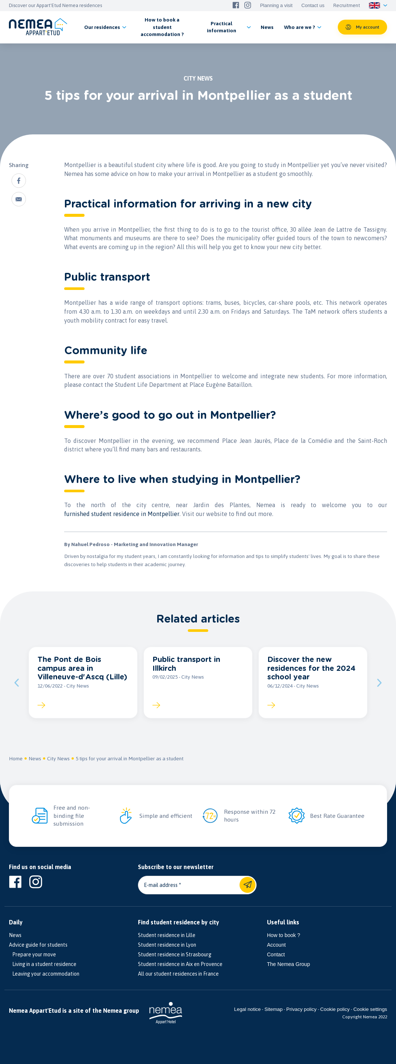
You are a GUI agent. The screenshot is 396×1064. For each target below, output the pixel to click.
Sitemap (273, 1009)
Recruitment (346, 5)
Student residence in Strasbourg (174, 954)
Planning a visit (276, 5)
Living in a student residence (42, 964)
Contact (276, 954)
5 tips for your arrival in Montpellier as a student (130, 758)
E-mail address (161, 885)
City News (58, 758)
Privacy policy (301, 1009)
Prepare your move (32, 954)
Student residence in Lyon (167, 945)
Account (276, 945)
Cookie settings (370, 1009)
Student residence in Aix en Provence (180, 964)
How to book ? (283, 935)
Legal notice (247, 1009)
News (35, 758)
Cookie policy (335, 1009)
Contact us (312, 5)
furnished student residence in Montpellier (121, 513)
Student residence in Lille (166, 935)
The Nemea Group (288, 964)
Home (16, 758)
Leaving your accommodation (44, 974)
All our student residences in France (178, 974)
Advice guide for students (38, 945)
